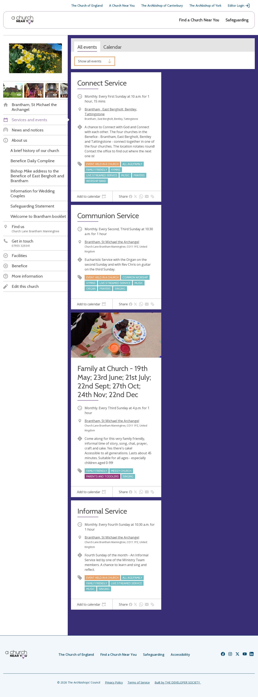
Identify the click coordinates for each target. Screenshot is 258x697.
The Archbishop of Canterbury (162, 5)
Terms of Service (139, 682)
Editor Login (239, 5)
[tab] (91, 196)
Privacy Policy (114, 682)
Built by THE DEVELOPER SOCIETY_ (178, 682)
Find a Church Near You (199, 20)
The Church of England (87, 5)
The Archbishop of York (205, 5)
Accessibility (180, 654)
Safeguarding (237, 20)
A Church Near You (122, 5)
